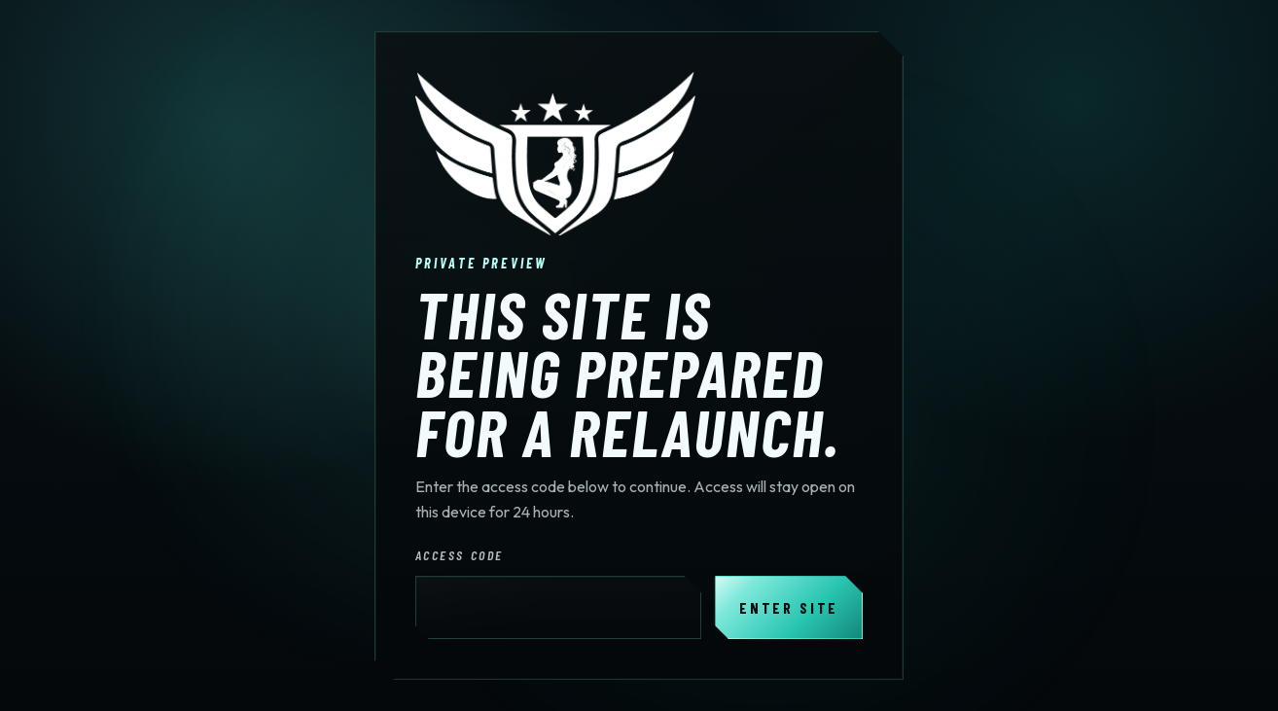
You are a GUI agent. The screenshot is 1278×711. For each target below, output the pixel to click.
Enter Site (788, 607)
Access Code (459, 555)
